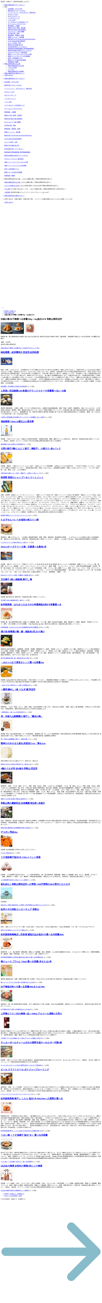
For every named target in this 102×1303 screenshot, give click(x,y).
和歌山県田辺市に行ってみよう (14, 5)
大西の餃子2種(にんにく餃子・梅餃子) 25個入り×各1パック (31, 448)
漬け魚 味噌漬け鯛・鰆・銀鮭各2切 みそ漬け (23, 631)
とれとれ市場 (12, 67)
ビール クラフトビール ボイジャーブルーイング (25, 1069)
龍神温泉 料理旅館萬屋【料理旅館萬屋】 (21, 48)
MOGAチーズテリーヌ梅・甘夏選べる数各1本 (23, 547)
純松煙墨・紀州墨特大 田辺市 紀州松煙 (20, 352)
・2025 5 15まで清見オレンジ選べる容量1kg (22, 662)
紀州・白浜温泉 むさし (15, 58)
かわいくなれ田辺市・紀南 (13, 1195)
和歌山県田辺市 (9, 313)
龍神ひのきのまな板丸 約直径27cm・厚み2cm (23, 743)
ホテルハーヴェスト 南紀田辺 (17, 52)
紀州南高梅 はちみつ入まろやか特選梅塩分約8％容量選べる (31, 604)
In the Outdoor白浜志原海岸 (16, 41)
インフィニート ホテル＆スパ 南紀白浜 (22, 12)
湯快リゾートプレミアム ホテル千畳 (20, 54)
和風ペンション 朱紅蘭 (16, 37)
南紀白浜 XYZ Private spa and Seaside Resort (21, 39)
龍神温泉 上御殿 (14, 26)
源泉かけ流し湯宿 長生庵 (16, 27)
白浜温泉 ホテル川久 (15, 8)
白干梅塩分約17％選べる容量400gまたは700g (23, 986)
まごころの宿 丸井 (14, 43)
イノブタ (11, 69)
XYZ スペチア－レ (14, 16)
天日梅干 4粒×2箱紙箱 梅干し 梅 (16, 579)
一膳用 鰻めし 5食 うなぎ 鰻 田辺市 (18, 689)
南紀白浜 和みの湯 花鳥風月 (17, 29)
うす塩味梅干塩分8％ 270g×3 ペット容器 (20, 857)
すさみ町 (7, 189)
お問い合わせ (8, 75)
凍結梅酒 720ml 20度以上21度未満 (17, 421)
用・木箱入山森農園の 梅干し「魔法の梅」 (22, 716)
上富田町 (7, 192)
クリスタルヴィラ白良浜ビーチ (18, 22)
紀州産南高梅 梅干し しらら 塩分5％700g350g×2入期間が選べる (32, 1098)
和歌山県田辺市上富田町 (16, 71)
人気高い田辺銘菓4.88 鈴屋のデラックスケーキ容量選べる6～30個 (33, 391)
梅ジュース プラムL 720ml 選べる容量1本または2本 (26, 961)
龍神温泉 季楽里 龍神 (16, 35)
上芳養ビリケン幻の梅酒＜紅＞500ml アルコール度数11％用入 (31, 1013)
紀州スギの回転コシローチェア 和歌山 (20, 909)
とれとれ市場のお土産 (11, 185)
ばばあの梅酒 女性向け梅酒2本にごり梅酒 (21, 1166)
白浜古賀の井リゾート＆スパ (17, 46)
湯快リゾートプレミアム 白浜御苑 (19, 56)
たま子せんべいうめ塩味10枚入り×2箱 (20, 520)
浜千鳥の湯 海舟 (14, 33)
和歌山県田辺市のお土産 (12, 64)
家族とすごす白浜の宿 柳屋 (17, 60)
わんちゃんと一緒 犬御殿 (16, 31)
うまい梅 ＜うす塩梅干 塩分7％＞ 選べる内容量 (24, 1135)
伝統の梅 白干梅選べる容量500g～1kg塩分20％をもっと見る (20, 348)
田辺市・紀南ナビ (10, 311)
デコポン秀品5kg (9, 832)
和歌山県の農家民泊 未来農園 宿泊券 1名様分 (23, 803)
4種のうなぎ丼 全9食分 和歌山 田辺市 (19, 768)
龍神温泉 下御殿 (13, 62)
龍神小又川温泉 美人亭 (15, 45)
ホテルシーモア (13, 14)
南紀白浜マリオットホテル (16, 10)
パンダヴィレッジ (14, 18)
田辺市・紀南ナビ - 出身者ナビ (14, 1194)
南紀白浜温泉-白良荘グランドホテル (20, 50)
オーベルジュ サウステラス (17, 24)
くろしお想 (11, 20)
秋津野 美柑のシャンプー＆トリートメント (22, 477)
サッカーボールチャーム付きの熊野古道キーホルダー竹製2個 (31, 1042)
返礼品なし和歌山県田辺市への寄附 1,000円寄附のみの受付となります (35, 884)
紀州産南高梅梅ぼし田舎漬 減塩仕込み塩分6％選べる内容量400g (32, 934)
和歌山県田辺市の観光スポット (14, 73)
